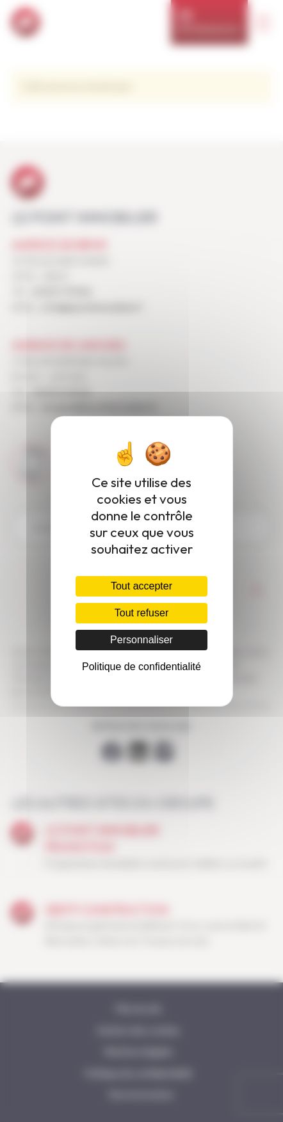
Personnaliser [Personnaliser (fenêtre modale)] (141, 639)
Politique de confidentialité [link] (141, 666)
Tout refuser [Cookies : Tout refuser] (141, 612)
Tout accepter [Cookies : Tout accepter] (141, 586)
